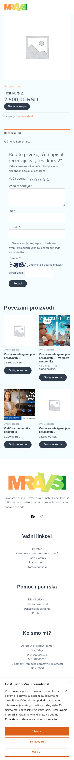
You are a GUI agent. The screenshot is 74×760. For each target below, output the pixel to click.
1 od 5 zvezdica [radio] (31, 179)
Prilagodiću (37, 742)
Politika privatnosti (37, 604)
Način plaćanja (37, 558)
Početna (37, 549)
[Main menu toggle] (66, 7)
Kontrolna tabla (37, 567)
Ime (12, 211)
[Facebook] (33, 516)
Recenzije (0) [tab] (12, 133)
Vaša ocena (18, 178)
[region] (37, 719)
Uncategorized (12, 86)
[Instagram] (41, 516)
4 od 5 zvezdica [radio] (43, 179)
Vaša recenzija (20, 186)
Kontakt (37, 613)
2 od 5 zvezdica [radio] (35, 179)
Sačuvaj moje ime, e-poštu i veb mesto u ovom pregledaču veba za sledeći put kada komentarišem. (35, 248)
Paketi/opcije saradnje (37, 609)
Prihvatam (37, 731)
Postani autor (37, 562)
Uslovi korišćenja (37, 599)
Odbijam (37, 752)
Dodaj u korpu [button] (18, 370)
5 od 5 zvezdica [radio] (48, 179)
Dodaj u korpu (17, 106)
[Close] (69, 681)
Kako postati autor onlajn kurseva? (37, 553)
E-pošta (14, 227)
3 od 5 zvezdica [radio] (39, 179)
